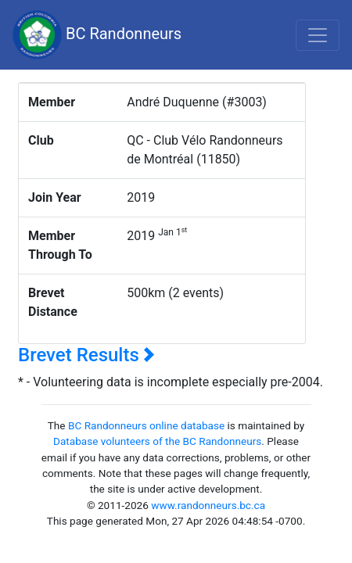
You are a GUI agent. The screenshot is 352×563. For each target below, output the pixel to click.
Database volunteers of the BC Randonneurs (157, 441)
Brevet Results (86, 355)
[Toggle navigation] (317, 35)
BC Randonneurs (97, 34)
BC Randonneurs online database (146, 425)
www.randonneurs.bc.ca (208, 505)
